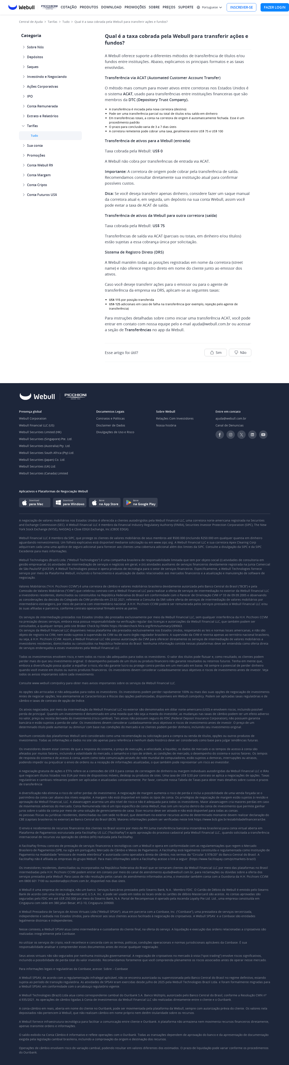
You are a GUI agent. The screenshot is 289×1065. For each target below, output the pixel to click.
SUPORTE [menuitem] (185, 7)
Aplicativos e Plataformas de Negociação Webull (53, 491)
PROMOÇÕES (135, 7)
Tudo (65, 22)
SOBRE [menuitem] (154, 7)
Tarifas (52, 22)
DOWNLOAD (111, 7)
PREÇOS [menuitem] (169, 7)
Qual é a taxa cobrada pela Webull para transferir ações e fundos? (121, 22)
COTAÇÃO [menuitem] (69, 7)
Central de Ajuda (31, 22)
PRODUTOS (89, 7)
